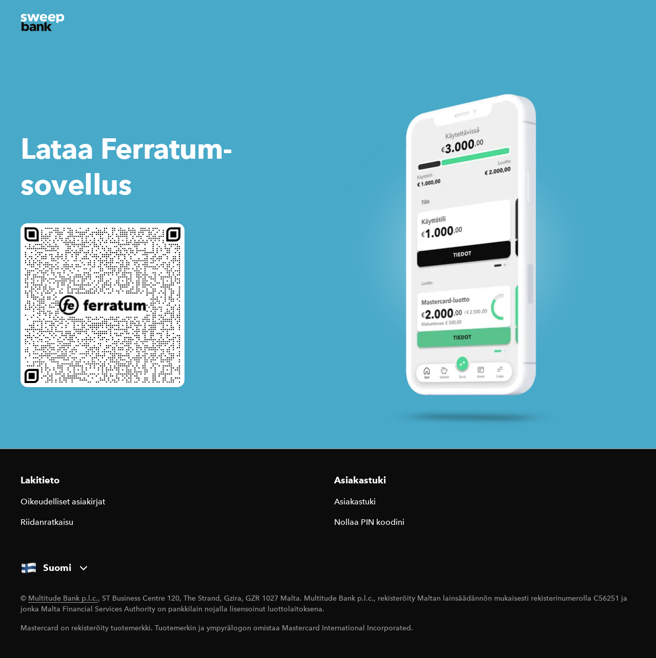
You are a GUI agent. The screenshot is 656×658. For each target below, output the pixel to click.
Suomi (55, 568)
